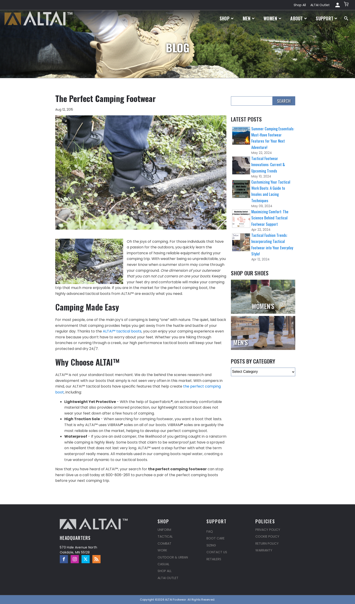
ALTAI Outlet (320, 5)
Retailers (213, 559)
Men (249, 18)
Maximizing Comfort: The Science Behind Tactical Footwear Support (269, 218)
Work (162, 550)
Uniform (164, 529)
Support (326, 18)
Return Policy (267, 543)
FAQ (209, 531)
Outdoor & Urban (173, 557)
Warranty (263, 550)
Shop (227, 18)
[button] (346, 5)
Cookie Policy (267, 536)
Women (272, 18)
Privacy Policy (267, 529)
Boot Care (215, 538)
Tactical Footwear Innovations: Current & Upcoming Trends (268, 164)
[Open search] (346, 18)
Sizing (211, 545)
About (298, 18)
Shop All (300, 5)
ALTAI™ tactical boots (122, 331)
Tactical (165, 536)
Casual (163, 564)
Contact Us (216, 552)
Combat (164, 543)
